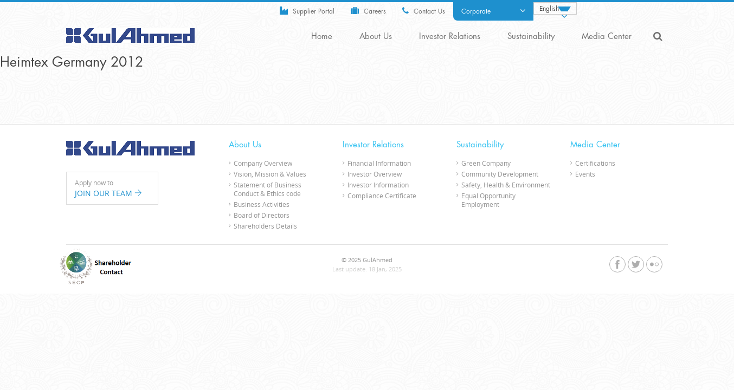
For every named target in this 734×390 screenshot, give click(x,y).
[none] (555, 8)
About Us (375, 36)
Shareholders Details (265, 226)
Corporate (493, 10)
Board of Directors (261, 215)
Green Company (486, 163)
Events (585, 174)
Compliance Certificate (381, 195)
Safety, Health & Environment (505, 184)
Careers (368, 10)
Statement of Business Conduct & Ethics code (267, 189)
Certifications (595, 163)
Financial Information (379, 163)
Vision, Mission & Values (270, 174)
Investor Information (378, 184)
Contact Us (423, 10)
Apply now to (112, 188)
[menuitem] (555, 8)
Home (321, 36)
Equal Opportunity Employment (488, 200)
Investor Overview (374, 174)
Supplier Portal (307, 10)
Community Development (499, 174)
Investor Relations (449, 36)
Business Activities (261, 204)
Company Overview (263, 163)
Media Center (607, 36)
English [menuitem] (549, 8)
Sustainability (531, 36)
